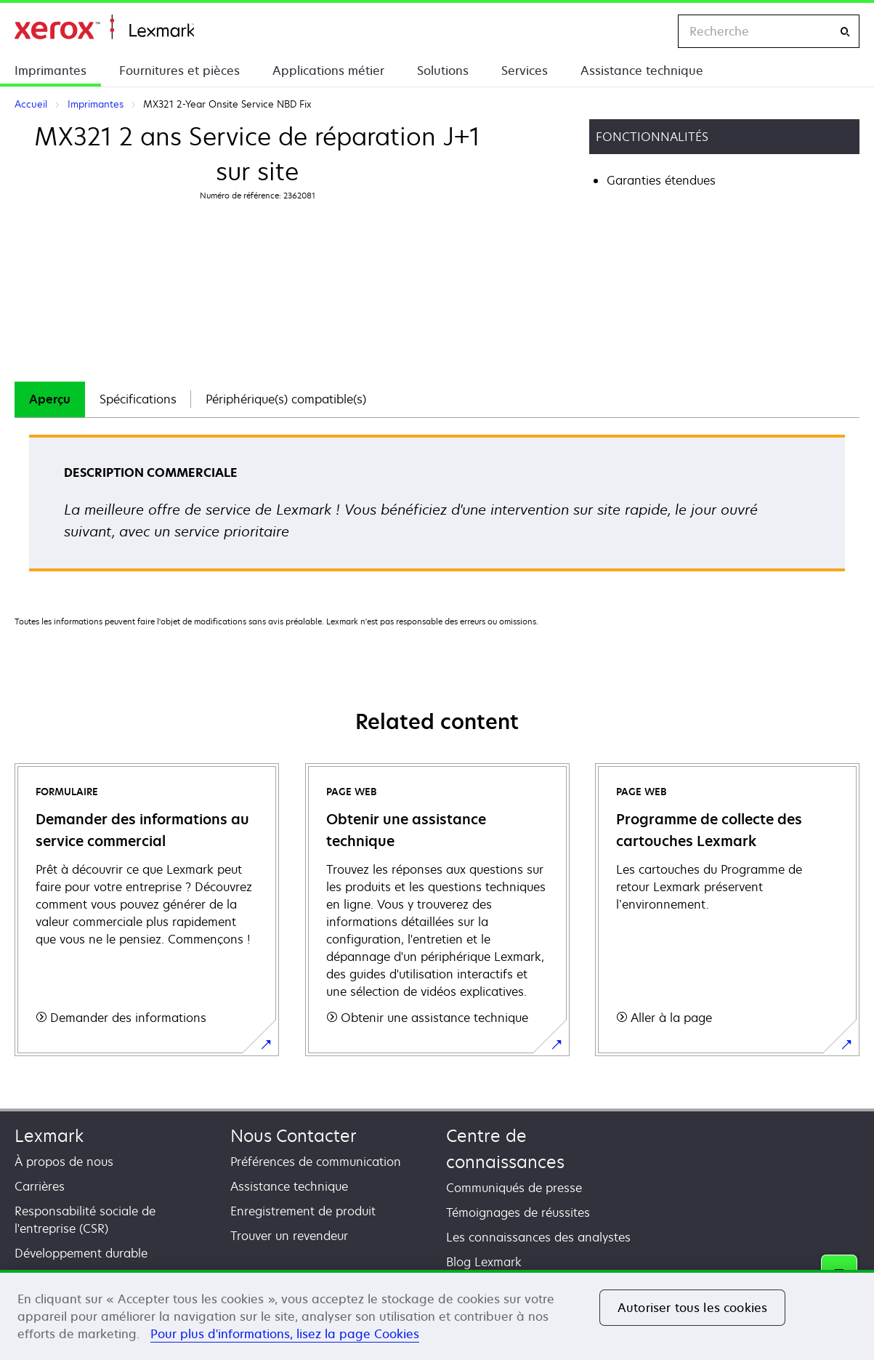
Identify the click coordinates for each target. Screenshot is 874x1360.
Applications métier (328, 71)
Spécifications (138, 399)
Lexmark (49, 1135)
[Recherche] (844, 31)
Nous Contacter (293, 1135)
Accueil (104, 27)
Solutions (443, 71)
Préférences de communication (315, 1162)
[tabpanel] (437, 507)
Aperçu (49, 399)
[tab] (50, 399)
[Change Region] (651, 31)
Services (524, 71)
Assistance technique (641, 71)
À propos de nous (64, 1162)
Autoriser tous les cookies (692, 1308)
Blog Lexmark (484, 1262)
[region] (437, 1315)
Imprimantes (50, 71)
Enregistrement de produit (303, 1211)
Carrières (40, 1186)
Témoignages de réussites (518, 1212)
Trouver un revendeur (289, 1236)
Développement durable (81, 1253)
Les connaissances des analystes (538, 1237)
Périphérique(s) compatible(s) (286, 399)
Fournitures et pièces (179, 71)
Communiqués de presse (514, 1188)
